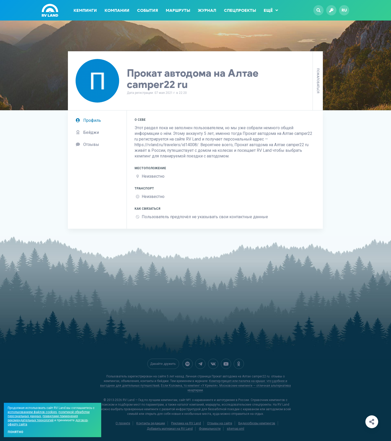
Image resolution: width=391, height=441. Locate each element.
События (147, 10)
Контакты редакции (150, 423)
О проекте (123, 423)
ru (344, 10)
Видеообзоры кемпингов (256, 423)
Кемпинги (85, 10)
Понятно (15, 432)
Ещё (271, 10)
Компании (117, 10)
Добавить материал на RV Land (170, 428)
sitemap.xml (235, 428)
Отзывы (87, 144)
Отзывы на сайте (219, 423)
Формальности (210, 428)
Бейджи (87, 132)
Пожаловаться (318, 80)
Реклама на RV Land (186, 423)
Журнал (207, 10)
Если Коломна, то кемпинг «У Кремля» (189, 385)
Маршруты (178, 10)
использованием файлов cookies (32, 412)
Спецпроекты (240, 10)
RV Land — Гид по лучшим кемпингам (150, 400)
